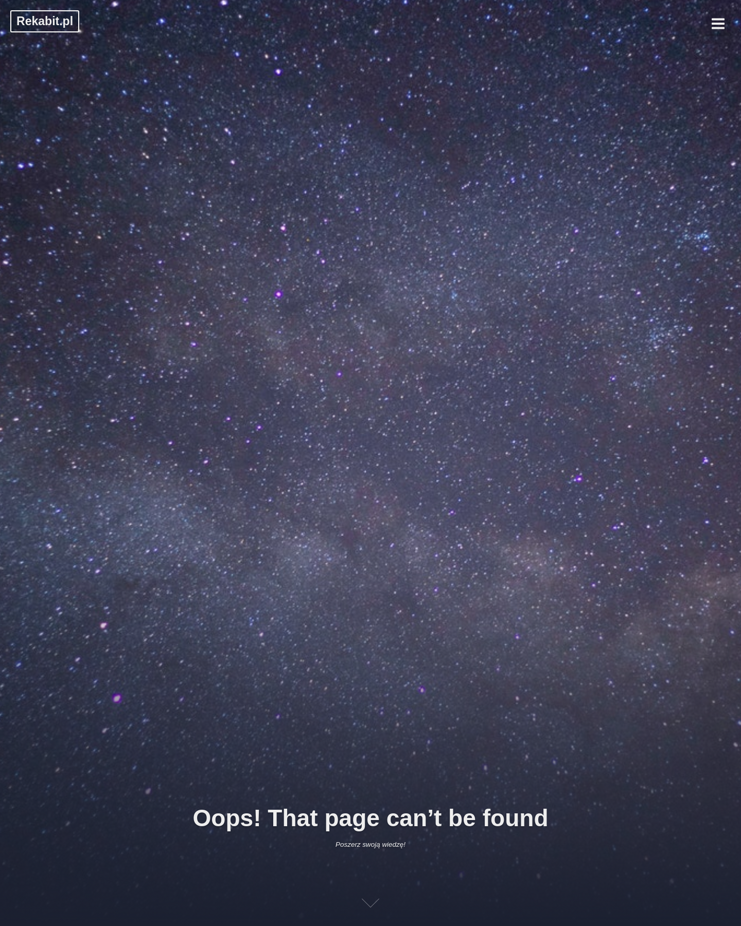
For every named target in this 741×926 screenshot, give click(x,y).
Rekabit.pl (44, 21)
